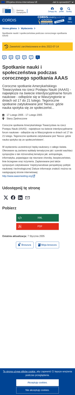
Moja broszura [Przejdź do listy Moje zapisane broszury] (47, 244)
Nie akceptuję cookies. (37, 390)
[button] (61, 10)
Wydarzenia (27, 28)
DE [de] (4, 57)
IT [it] (31, 57)
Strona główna (9, 28)
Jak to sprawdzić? (63, 2)
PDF (40, 226)
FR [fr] (24, 57)
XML (39, 217)
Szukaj (69, 10)
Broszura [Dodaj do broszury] (24, 244)
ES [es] (18, 57)
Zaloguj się (52, 10)
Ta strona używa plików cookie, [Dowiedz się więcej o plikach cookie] (20, 371)
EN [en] (11, 57)
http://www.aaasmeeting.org (18, 176)
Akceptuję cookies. (37, 382)
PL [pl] (38, 57)
